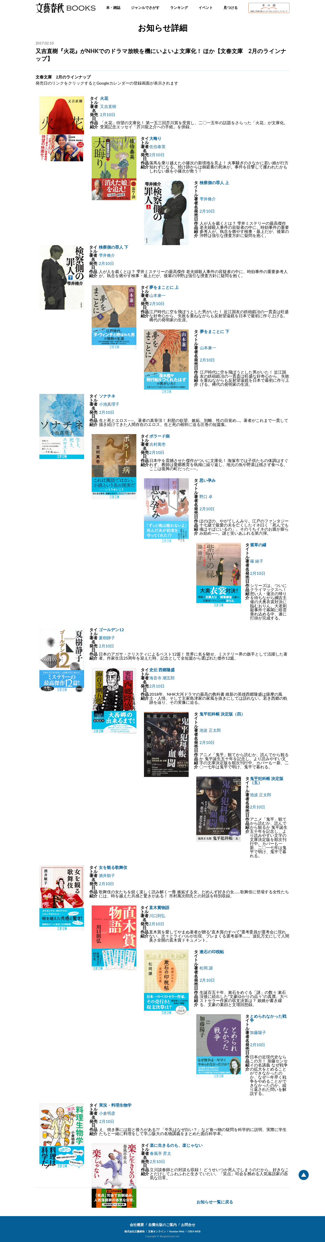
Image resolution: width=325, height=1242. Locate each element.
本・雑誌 (113, 7)
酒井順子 (107, 875)
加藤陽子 (258, 1032)
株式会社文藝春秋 (134, 1231)
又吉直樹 (108, 106)
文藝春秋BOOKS (65, 8)
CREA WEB (194, 1231)
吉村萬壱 (157, 444)
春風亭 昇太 (160, 1153)
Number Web (176, 1231)
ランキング (179, 7)
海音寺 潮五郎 (162, 677)
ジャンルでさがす (145, 7)
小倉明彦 (107, 1113)
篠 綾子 (256, 561)
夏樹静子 (107, 637)
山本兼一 (157, 295)
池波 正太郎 (210, 730)
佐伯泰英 (157, 146)
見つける (230, 7)
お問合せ (188, 1224)
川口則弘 (157, 915)
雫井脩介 (208, 198)
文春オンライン (157, 1231)
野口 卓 (206, 496)
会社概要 (137, 1224)
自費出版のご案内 (162, 1224)
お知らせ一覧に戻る (215, 1201)
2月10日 (107, 114)
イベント (206, 7)
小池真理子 (109, 404)
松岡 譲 (206, 967)
